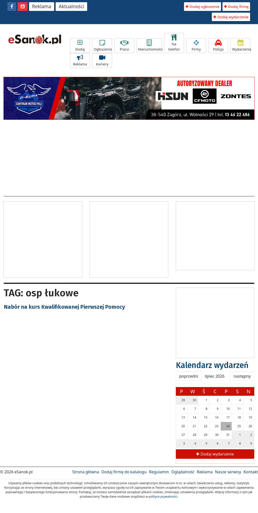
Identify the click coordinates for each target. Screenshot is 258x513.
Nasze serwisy (228, 472)
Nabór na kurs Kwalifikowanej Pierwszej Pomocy (64, 306)
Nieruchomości (150, 46)
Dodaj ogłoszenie (202, 6)
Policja (218, 46)
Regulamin (159, 472)
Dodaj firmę (236, 6)
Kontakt (250, 472)
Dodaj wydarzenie (231, 16)
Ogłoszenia (103, 46)
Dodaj (80, 46)
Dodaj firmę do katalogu (124, 472)
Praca (124, 46)
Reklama (41, 6)
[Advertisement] (129, 156)
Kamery (102, 60)
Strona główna (85, 472)
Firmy (196, 46)
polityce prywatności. (163, 496)
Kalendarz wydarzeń (212, 365)
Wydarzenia (241, 46)
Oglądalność (182, 472)
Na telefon (174, 43)
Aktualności (71, 6)
